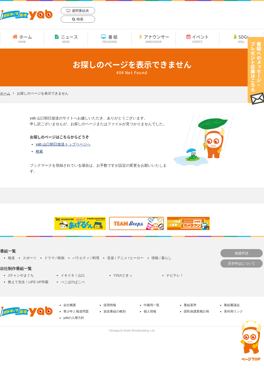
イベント (197, 39)
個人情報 (150, 311)
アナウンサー (153, 39)
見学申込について (241, 263)
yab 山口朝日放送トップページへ (63, 144)
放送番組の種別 (114, 311)
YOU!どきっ (123, 275)
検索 (80, 19)
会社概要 (69, 305)
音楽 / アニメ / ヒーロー (125, 258)
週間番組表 (80, 11)
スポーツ (29, 258)
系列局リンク (233, 311)
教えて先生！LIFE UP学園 (28, 282)
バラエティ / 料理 (85, 258)
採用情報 (109, 305)
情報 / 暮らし (162, 258)
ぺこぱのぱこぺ (73, 282)
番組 (109, 39)
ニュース (66, 39)
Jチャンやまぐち (21, 275)
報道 (11, 258)
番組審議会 (232, 305)
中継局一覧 (151, 305)
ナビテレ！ (174, 275)
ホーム (22, 39)
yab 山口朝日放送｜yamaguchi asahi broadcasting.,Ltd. (26, 15)
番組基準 (190, 305)
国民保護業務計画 (196, 311)
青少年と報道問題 (76, 311)
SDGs (241, 39)
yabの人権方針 (73, 318)
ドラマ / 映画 (54, 258)
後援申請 (241, 253)
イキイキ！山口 (73, 275)
